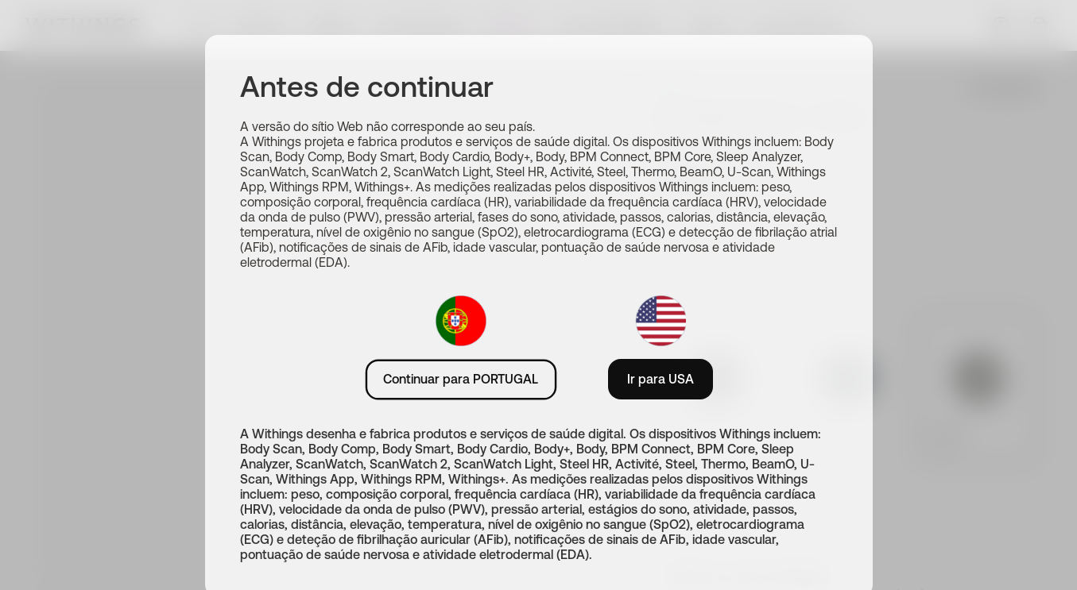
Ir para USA (660, 379)
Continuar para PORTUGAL (460, 379)
